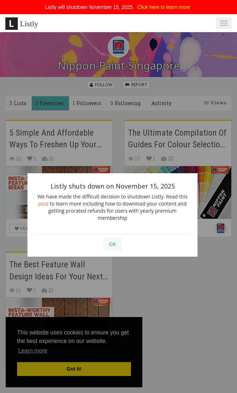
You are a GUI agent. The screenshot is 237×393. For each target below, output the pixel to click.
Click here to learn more (163, 7)
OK (112, 244)
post (43, 203)
